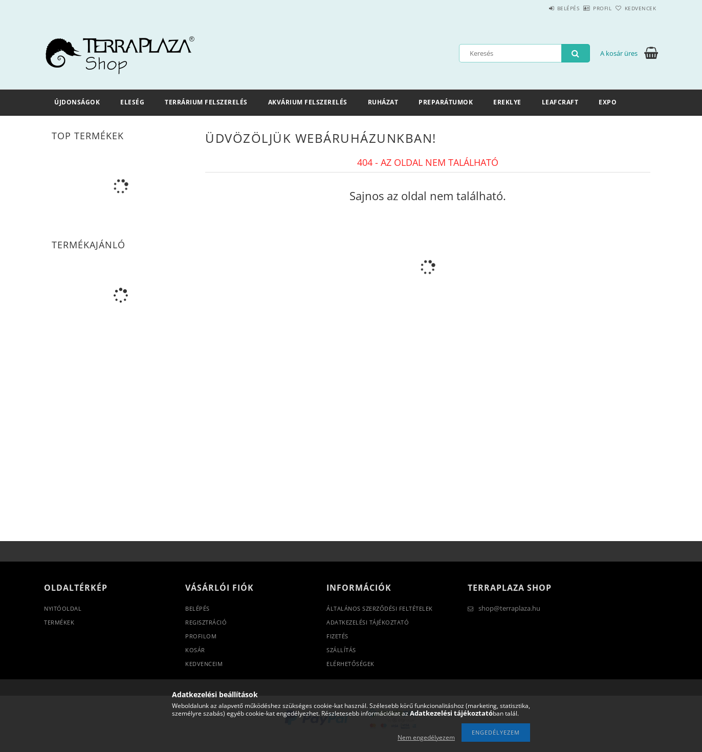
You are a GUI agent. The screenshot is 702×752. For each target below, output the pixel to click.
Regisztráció (206, 622)
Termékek (59, 622)
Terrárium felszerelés (206, 102)
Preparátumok (446, 102)
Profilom (200, 636)
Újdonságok (77, 102)
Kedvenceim (204, 664)
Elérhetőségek (350, 664)
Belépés (540, 8)
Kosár (195, 650)
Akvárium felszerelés (307, 102)
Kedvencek (635, 8)
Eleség (132, 102)
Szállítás (341, 650)
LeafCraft (560, 102)
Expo (608, 102)
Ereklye (507, 102)
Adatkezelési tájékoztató (367, 622)
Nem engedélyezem (426, 737)
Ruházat (383, 102)
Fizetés (337, 636)
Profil (585, 8)
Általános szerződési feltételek (379, 608)
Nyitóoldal (62, 608)
